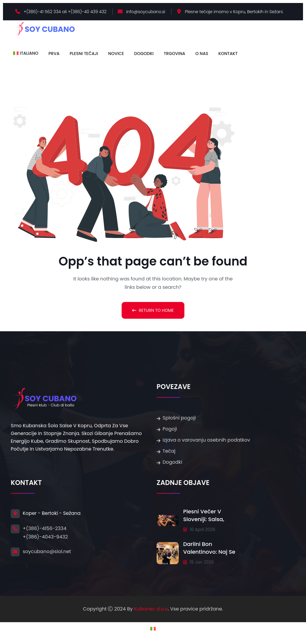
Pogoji (170, 429)
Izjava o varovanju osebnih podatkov (206, 440)
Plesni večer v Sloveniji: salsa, (203, 515)
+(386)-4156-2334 (44, 528)
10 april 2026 (199, 529)
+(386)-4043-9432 (45, 536)
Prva (53, 54)
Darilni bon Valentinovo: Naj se (209, 548)
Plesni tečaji (84, 54)
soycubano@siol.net (47, 551)
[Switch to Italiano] (25, 53)
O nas (201, 54)
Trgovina (174, 54)
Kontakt (228, 54)
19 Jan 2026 (198, 562)
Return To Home (153, 310)
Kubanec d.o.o (151, 608)
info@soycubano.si (145, 12)
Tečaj (169, 451)
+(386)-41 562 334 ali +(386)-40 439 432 (65, 12)
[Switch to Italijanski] (153, 629)
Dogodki (144, 54)
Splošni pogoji (179, 418)
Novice (116, 54)
